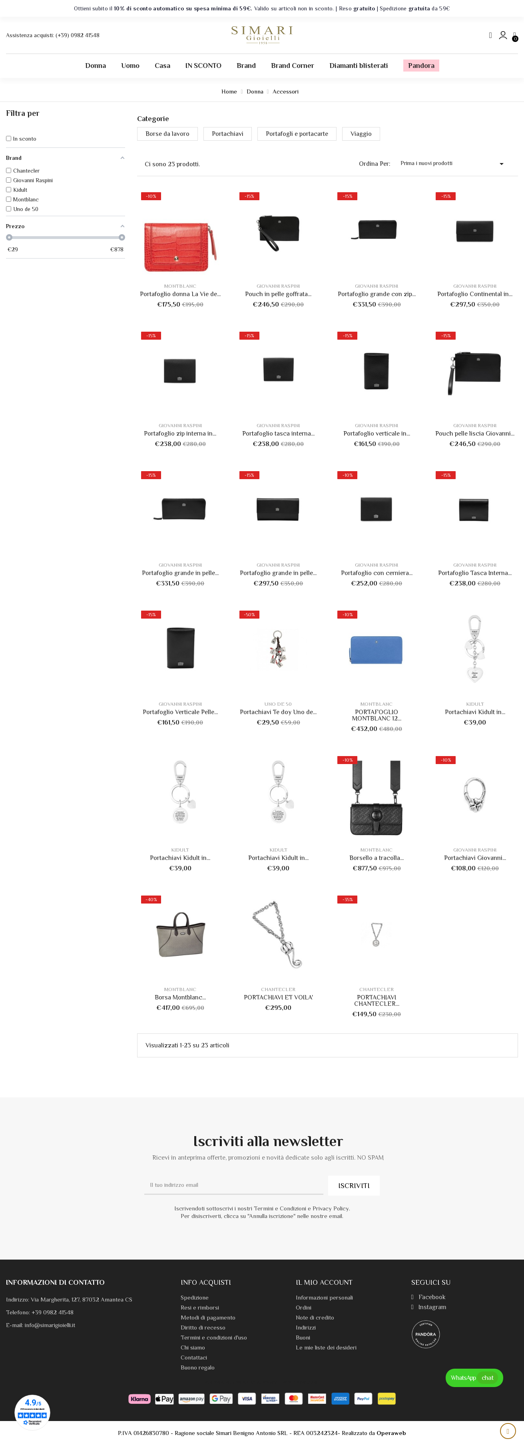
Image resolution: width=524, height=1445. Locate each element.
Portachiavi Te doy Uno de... (278, 712)
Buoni (303, 1337)
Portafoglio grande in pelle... (180, 573)
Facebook (428, 1297)
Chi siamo (193, 1347)
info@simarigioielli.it (50, 1325)
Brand (246, 66)
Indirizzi (306, 1327)
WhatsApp (474, 1377)
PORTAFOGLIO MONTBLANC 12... (376, 715)
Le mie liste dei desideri (326, 1347)
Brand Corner (292, 66)
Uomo (130, 66)
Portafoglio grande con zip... (377, 294)
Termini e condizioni (300, 1382)
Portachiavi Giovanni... (475, 858)
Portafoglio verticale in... (376, 433)
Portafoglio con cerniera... (376, 573)
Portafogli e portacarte (297, 133)
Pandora (421, 66)
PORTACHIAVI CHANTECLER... (376, 1000)
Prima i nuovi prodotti (453, 164)
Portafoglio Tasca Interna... (475, 573)
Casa (162, 66)
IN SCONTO (203, 66)
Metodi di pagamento (208, 1317)
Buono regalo (198, 1367)
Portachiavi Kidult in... (475, 712)
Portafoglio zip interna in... (180, 433)
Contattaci (194, 1357)
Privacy (269, 1382)
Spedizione (195, 1297)
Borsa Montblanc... (180, 997)
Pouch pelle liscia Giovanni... (474, 433)
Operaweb (391, 1432)
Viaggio (361, 133)
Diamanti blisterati (358, 66)
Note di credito (315, 1317)
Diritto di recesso (203, 1327)
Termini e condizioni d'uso (214, 1337)
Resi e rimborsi (200, 1307)
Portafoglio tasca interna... (278, 433)
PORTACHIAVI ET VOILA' (278, 997)
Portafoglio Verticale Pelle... (180, 712)
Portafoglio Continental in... (474, 294)
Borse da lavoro (167, 133)
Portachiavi (227, 133)
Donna (95, 66)
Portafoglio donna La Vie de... (180, 294)
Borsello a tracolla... (376, 858)
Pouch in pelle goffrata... (278, 294)
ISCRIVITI (354, 1186)
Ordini (303, 1307)
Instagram (428, 1307)
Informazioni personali (324, 1297)
